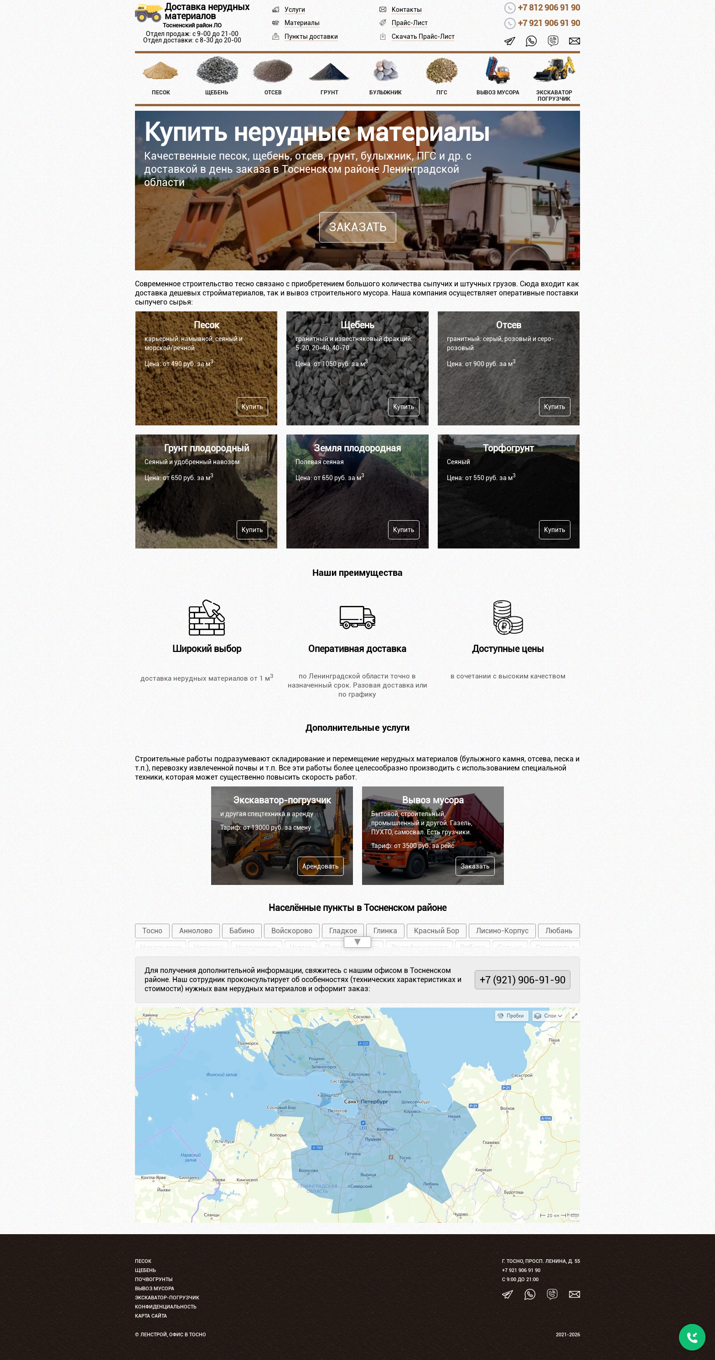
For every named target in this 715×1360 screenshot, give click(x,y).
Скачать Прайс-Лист (423, 36)
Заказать (358, 227)
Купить (252, 406)
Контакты (407, 9)
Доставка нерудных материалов (207, 11)
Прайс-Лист (410, 22)
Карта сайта (151, 1316)
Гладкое (343, 930)
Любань (559, 930)
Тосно (152, 930)
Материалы (302, 22)
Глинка (385, 930)
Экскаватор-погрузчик (167, 1298)
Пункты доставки (311, 36)
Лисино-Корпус (502, 930)
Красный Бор (436, 930)
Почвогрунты (153, 1279)
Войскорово (291, 930)
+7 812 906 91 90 (549, 7)
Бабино (241, 930)
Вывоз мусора (154, 1289)
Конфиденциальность (166, 1307)
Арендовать (320, 866)
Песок (143, 1261)
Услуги (295, 9)
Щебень (145, 1270)
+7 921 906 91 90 (549, 23)
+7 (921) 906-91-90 (522, 980)
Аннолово (195, 930)
